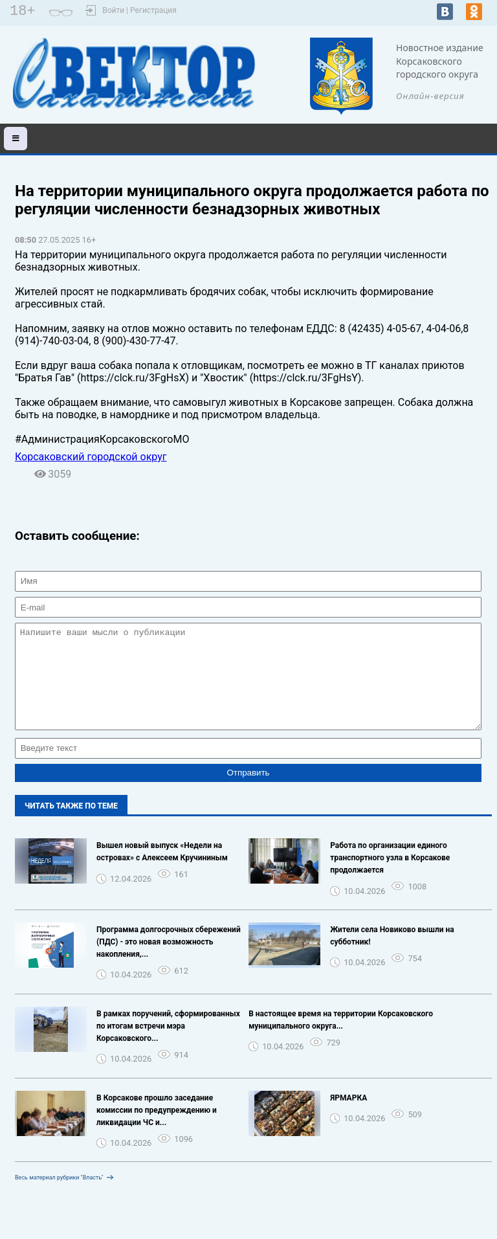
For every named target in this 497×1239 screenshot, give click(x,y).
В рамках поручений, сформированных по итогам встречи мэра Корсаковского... (168, 1045)
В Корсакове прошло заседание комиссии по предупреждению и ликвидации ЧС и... (156, 1129)
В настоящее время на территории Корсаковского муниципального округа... (340, 1039)
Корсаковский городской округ (91, 457)
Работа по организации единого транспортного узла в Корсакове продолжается (390, 877)
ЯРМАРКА (348, 1117)
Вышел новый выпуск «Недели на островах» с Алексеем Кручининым (162, 871)
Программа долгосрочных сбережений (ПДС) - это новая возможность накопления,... (168, 961)
